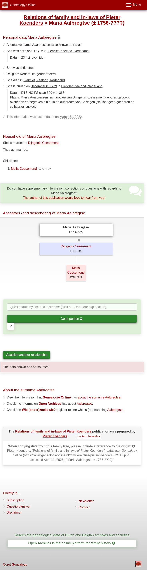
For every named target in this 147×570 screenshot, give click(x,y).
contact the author (89, 436)
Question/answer (19, 506)
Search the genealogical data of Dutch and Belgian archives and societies (72, 535)
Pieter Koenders (55, 436)
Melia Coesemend (24, 168)
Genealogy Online (23, 5)
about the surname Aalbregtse (99, 397)
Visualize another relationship (26, 354)
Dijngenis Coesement (43, 143)
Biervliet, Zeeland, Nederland (68, 51)
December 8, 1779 (44, 86)
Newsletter (86, 501)
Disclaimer (14, 512)
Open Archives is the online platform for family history (71, 543)
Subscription (15, 500)
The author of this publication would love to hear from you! (64, 197)
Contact (84, 507)
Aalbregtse (84, 403)
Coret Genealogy (15, 564)
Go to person (72, 318)
